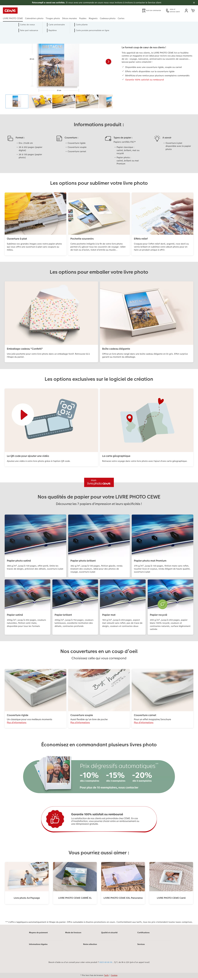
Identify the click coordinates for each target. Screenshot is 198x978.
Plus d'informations (16, 722)
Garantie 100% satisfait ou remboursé (144, 79)
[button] (186, 10)
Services (141, 944)
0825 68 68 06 (105, 962)
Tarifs (106, 975)
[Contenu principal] (99, 477)
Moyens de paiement (38, 932)
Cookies (114, 975)
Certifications (143, 932)
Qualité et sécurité (109, 932)
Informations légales (38, 944)
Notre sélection (90, 944)
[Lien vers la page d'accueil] (30, 10)
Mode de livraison (73, 932)
